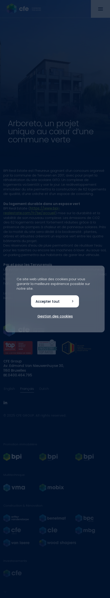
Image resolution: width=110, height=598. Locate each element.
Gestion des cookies (55, 316)
